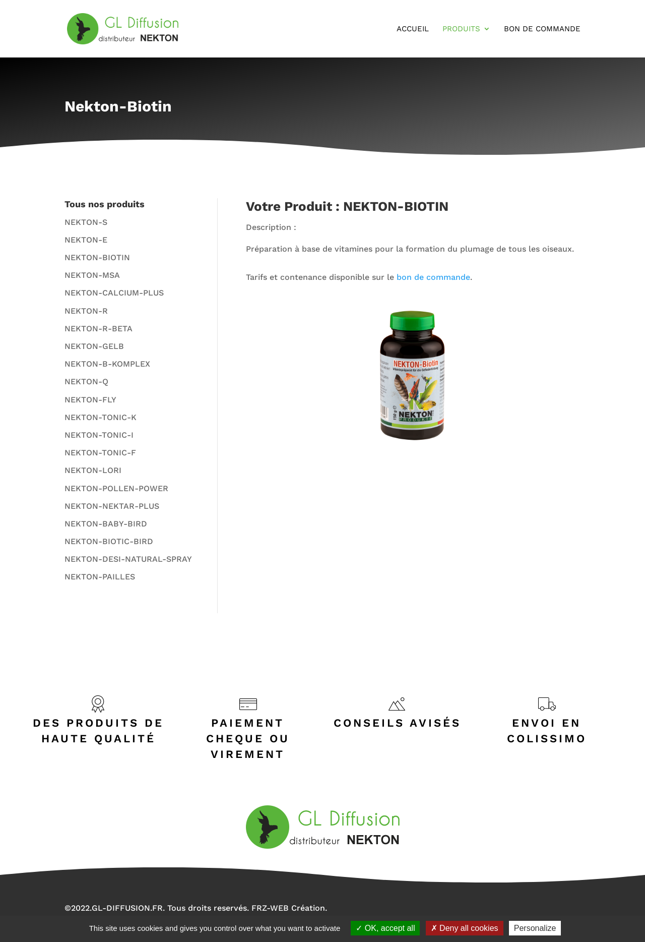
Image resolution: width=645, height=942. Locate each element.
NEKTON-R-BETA (98, 328)
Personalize (535, 928)
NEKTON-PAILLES (99, 576)
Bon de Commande (542, 29)
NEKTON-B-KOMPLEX (107, 364)
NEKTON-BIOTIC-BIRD (108, 541)
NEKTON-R (86, 311)
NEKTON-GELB (94, 346)
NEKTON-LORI (92, 470)
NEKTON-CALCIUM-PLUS (114, 293)
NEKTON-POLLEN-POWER (116, 488)
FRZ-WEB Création (288, 908)
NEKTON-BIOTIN (97, 257)
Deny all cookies (464, 928)
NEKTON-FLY (90, 399)
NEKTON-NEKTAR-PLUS (111, 506)
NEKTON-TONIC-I (99, 435)
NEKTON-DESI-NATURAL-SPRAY (128, 559)
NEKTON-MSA (92, 275)
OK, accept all (385, 928)
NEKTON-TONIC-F (100, 452)
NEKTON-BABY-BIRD (105, 523)
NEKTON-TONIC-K (100, 417)
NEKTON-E (85, 240)
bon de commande (433, 277)
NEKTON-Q (86, 381)
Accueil (413, 29)
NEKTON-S (85, 222)
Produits (461, 29)
